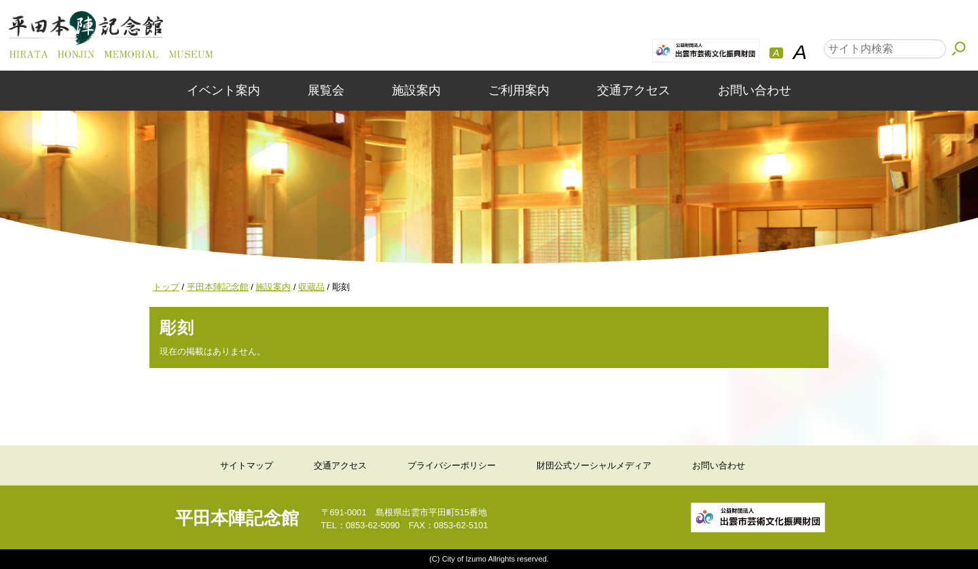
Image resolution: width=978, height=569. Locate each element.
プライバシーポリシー (452, 465)
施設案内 (416, 90)
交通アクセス (633, 90)
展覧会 (326, 90)
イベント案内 (223, 90)
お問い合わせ (754, 90)
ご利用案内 (518, 90)
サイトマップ (246, 465)
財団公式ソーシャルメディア (594, 465)
